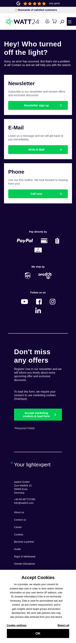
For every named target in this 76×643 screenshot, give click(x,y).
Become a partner (24, 541)
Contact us (20, 519)
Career (18, 527)
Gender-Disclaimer (24, 563)
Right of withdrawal (24, 556)
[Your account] (47, 21)
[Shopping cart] (54, 21)
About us (19, 512)
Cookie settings (17, 626)
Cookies (18, 534)
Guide (17, 549)
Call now (36, 193)
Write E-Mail (36, 149)
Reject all (63, 626)
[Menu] (71, 21)
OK (37, 634)
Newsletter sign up (36, 105)
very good (54, 3)
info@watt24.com (24, 503)
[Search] (62, 21)
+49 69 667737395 (24, 499)
